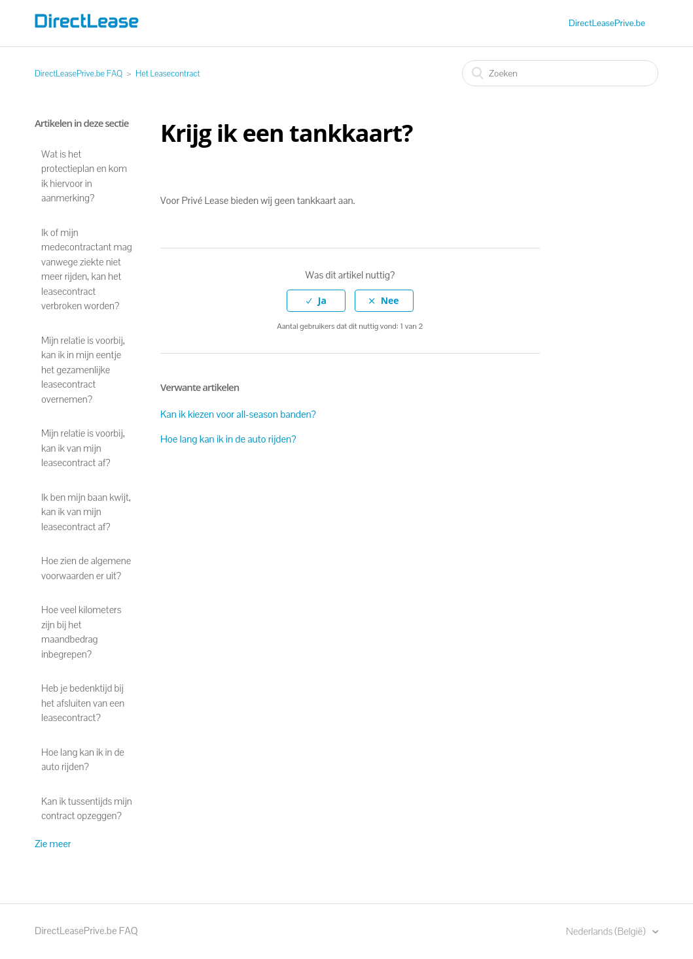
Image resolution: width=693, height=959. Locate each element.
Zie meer (53, 843)
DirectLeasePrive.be (607, 23)
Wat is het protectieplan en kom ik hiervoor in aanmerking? (84, 176)
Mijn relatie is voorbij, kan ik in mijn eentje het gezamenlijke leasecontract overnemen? (83, 369)
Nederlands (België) (607, 931)
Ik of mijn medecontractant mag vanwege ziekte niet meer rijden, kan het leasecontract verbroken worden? (86, 269)
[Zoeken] (560, 73)
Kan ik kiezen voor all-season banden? (238, 414)
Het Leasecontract (167, 73)
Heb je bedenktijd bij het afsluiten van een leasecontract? (82, 703)
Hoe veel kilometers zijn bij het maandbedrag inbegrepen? (81, 631)
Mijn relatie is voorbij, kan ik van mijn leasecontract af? (83, 448)
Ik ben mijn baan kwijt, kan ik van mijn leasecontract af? (86, 512)
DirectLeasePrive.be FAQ (78, 73)
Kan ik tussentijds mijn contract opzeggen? (86, 808)
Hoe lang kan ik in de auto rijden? (82, 759)
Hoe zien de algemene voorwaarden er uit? (86, 568)
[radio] (316, 301)
